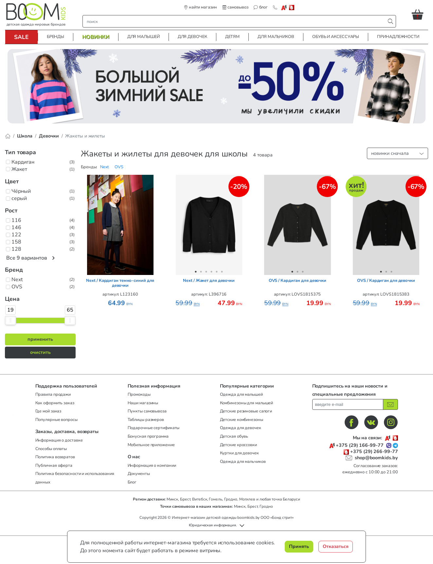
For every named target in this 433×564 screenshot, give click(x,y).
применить (40, 339)
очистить (40, 352)
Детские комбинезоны (241, 420)
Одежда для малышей (241, 394)
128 (16, 249)
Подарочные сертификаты (154, 428)
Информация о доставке (59, 440)
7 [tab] (135, 271)
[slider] (10, 320)
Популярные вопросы (56, 420)
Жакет (19, 169)
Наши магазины (143, 403)
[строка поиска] (235, 21)
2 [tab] (109, 271)
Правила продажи (53, 394)
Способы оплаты (51, 449)
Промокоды (139, 394)
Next (17, 279)
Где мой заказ (48, 411)
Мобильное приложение (151, 445)
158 (16, 242)
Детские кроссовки (238, 445)
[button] (420, 14)
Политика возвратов (55, 457)
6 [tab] (130, 271)
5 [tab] (125, 271)
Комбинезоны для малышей (246, 403)
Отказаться (336, 546)
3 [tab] (114, 271)
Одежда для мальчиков (243, 461)
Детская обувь (234, 436)
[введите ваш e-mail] (347, 404)
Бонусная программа (148, 436)
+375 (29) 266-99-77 (374, 451)
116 (16, 220)
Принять (299, 546)
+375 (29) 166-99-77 (359, 445)
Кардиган (22, 162)
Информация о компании (152, 465)
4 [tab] (120, 271)
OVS (16, 286)
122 (16, 234)
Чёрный (20, 191)
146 (16, 227)
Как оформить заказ (54, 403)
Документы (139, 474)
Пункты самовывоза (147, 411)
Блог (132, 482)
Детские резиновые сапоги (246, 411)
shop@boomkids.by (376, 457)
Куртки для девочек (239, 453)
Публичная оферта (53, 465)
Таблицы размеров (146, 420)
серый (19, 198)
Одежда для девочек (240, 428)
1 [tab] (104, 271)
